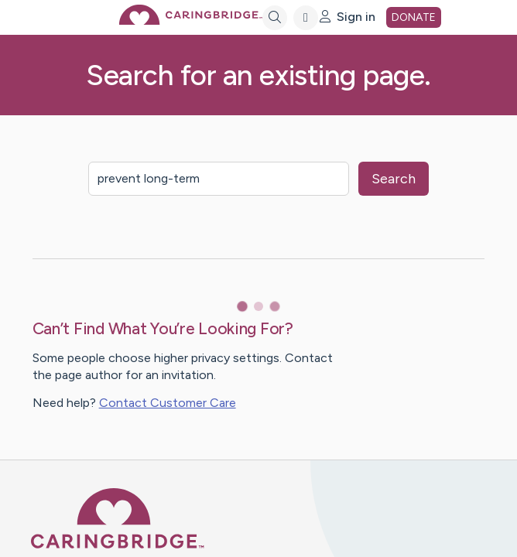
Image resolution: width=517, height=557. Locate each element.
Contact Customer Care (167, 402)
